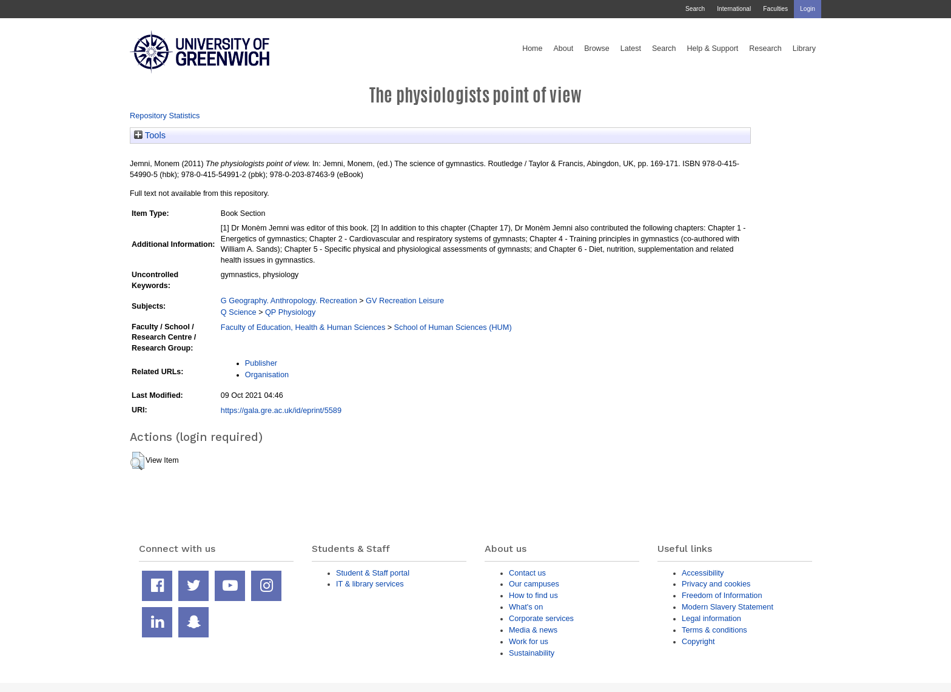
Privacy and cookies (716, 583)
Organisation (267, 374)
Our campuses (534, 583)
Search (695, 8)
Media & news (533, 629)
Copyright (698, 641)
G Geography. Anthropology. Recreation (289, 300)
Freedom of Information (722, 595)
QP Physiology (290, 312)
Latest (630, 48)
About (563, 48)
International (734, 8)
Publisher (261, 363)
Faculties (775, 8)
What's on (526, 606)
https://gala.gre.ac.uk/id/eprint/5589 (281, 410)
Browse (597, 48)
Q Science (239, 312)
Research (765, 48)
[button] (137, 461)
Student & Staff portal (372, 572)
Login (807, 8)
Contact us (527, 572)
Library (804, 48)
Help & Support (713, 48)
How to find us (533, 595)
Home (532, 48)
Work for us (528, 641)
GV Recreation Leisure (405, 300)
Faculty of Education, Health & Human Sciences (303, 327)
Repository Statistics (165, 115)
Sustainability (531, 652)
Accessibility (703, 572)
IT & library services (370, 583)
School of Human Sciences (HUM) (453, 327)
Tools (150, 135)
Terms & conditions (714, 629)
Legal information (711, 618)
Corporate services (541, 618)
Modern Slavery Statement (727, 606)
